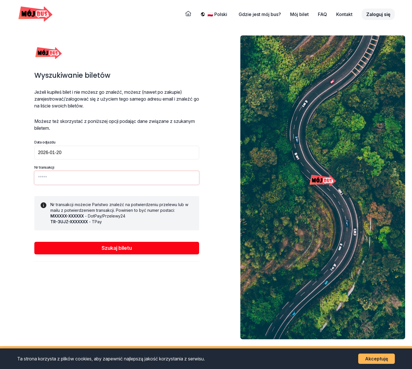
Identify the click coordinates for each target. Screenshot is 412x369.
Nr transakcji (44, 167)
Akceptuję (376, 359)
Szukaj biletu (117, 248)
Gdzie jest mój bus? (260, 14)
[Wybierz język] (218, 14)
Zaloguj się (378, 14)
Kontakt (344, 14)
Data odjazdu (45, 142)
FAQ (322, 14)
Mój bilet (299, 14)
